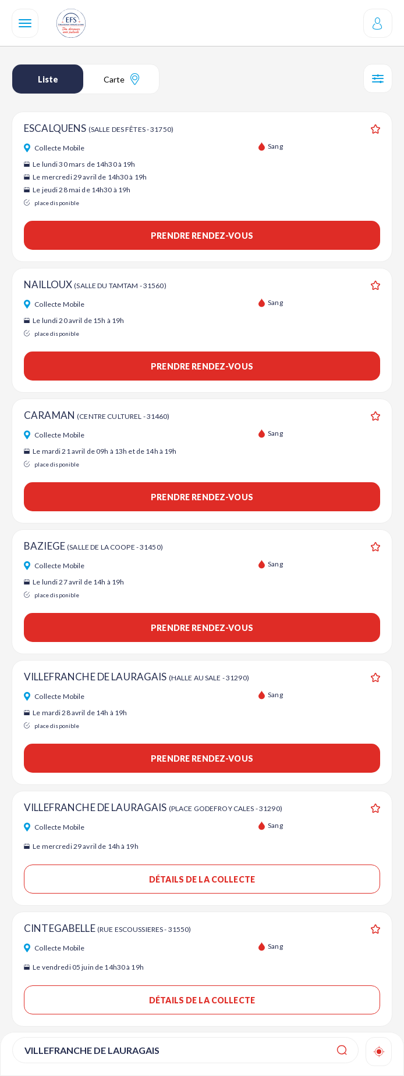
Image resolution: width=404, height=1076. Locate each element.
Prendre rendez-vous (202, 236)
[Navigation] (25, 23)
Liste (48, 79)
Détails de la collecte (202, 879)
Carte (121, 79)
